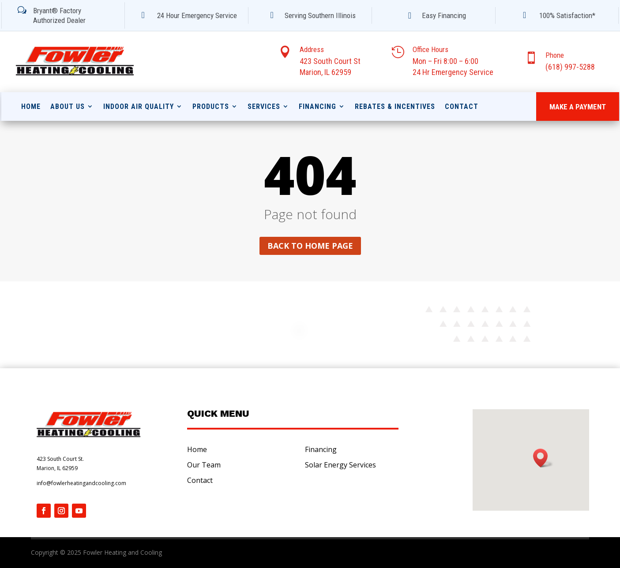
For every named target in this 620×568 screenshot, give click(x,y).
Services (264, 106)
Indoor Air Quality (138, 106)
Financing (317, 106)
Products (210, 106)
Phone (554, 55)
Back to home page (310, 245)
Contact (461, 106)
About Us (67, 106)
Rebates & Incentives (395, 106)
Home (31, 106)
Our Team (204, 465)
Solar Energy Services (340, 465)
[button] (543, 457)
